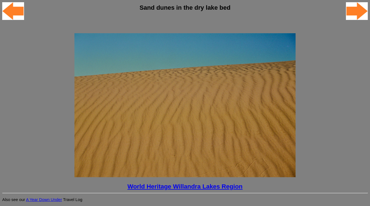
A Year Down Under (44, 199)
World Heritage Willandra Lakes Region (185, 186)
